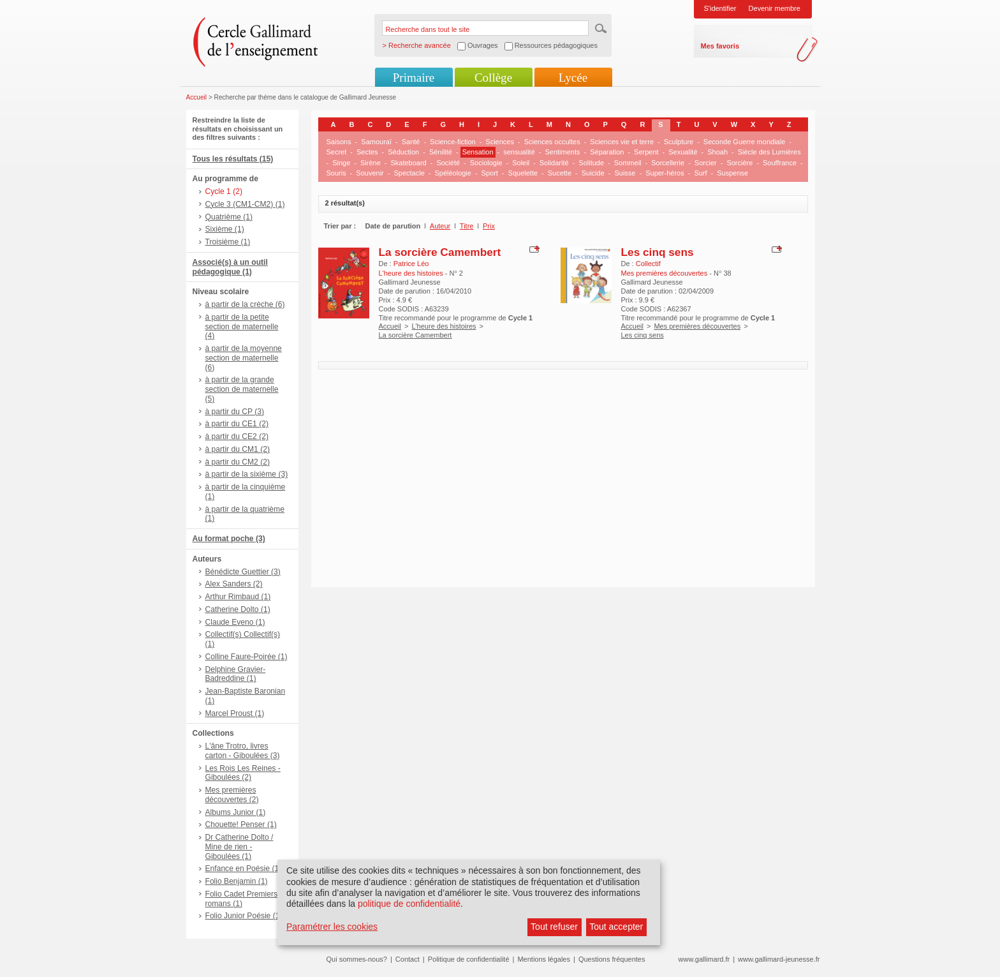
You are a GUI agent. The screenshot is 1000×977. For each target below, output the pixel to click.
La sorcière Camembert (440, 252)
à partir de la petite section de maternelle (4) (242, 327)
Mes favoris (720, 46)
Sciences (499, 141)
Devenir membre (774, 8)
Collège (493, 77)
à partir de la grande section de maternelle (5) (242, 389)
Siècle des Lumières (769, 152)
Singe (341, 163)
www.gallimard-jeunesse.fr (779, 959)
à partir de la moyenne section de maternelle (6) (243, 358)
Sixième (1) (224, 229)
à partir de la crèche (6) (245, 304)
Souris (336, 173)
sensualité (519, 152)
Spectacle (408, 173)
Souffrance (780, 163)
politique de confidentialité (409, 904)
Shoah (717, 152)
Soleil (520, 163)
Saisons (339, 141)
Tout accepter (616, 926)
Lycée (573, 77)
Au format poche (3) (229, 538)
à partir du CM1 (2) (237, 449)
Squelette (523, 173)
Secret (337, 152)
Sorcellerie (667, 163)
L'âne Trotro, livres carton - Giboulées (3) (242, 751)
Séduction (403, 152)
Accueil (196, 97)
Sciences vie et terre (622, 141)
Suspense (732, 173)
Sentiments (562, 152)
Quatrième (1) (229, 217)
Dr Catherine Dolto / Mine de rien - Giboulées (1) (239, 847)
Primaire (413, 77)
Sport (490, 173)
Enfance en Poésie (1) (243, 868)
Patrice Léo (411, 263)
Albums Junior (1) (235, 812)
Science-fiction (453, 141)
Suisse (624, 173)
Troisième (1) (228, 241)
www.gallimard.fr (704, 959)
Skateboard (408, 163)
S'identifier (720, 8)
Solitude (591, 163)
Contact (407, 959)
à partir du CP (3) (235, 411)
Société (448, 163)
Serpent (646, 152)
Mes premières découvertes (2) (232, 795)
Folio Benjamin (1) (236, 881)
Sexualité (682, 152)
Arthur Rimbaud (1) (238, 596)
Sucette (559, 173)
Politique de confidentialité (469, 959)
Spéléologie (452, 173)
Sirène (370, 163)
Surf (700, 173)
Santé (411, 141)
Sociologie (486, 163)
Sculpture (678, 141)
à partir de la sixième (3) (246, 474)
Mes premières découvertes (697, 326)
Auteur (440, 226)
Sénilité (440, 152)
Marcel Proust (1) (235, 713)
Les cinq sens (657, 252)
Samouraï (376, 141)
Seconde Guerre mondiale (744, 141)
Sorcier (706, 163)
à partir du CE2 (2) (236, 436)
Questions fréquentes (611, 959)
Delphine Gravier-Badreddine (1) (235, 674)
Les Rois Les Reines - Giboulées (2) (243, 773)
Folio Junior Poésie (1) (244, 915)
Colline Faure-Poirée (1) (246, 656)
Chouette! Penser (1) (241, 824)
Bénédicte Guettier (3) (243, 571)
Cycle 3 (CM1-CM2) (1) (245, 204)
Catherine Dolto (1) (237, 609)
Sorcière (739, 163)
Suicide (593, 173)
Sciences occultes (552, 141)
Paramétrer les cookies (332, 926)
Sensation (478, 152)
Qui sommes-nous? (357, 959)
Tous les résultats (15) (233, 158)
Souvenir (369, 173)
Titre (467, 226)
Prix (489, 226)
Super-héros (664, 173)
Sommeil (628, 163)
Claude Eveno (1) (235, 622)
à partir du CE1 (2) (236, 423)
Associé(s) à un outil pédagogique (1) (230, 267)
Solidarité (554, 163)
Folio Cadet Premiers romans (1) (241, 899)
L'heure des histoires (443, 326)
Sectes (367, 152)
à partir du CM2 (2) (237, 462)
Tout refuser (554, 926)
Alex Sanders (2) (234, 583)
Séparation (607, 152)
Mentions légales (543, 959)
